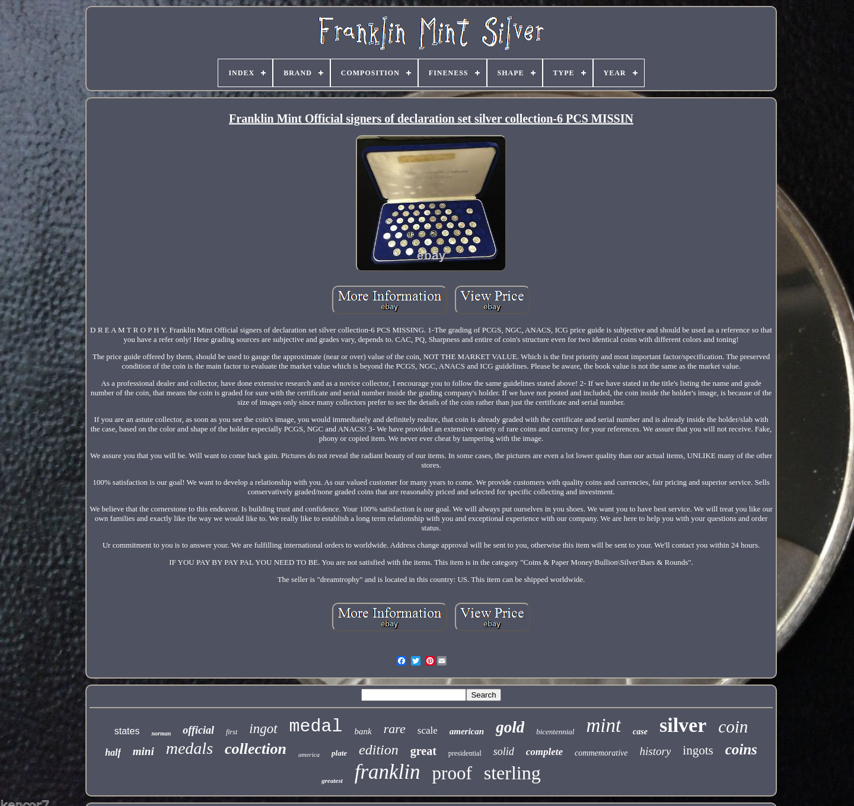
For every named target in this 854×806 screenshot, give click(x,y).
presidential (465, 753)
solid (503, 751)
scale (428, 730)
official (198, 730)
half (113, 752)
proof (452, 773)
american (467, 731)
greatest (331, 780)
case (640, 731)
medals (189, 748)
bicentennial (555, 731)
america (309, 754)
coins (741, 749)
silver (682, 725)
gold (510, 727)
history (655, 751)
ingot (263, 728)
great (423, 750)
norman (161, 733)
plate (339, 753)
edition (379, 749)
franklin (387, 771)
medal (316, 727)
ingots (698, 750)
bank (363, 731)
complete (544, 751)
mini (143, 751)
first (231, 732)
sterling (512, 772)
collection (255, 748)
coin (733, 726)
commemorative (601, 753)
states (127, 731)
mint (603, 725)
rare (395, 728)
